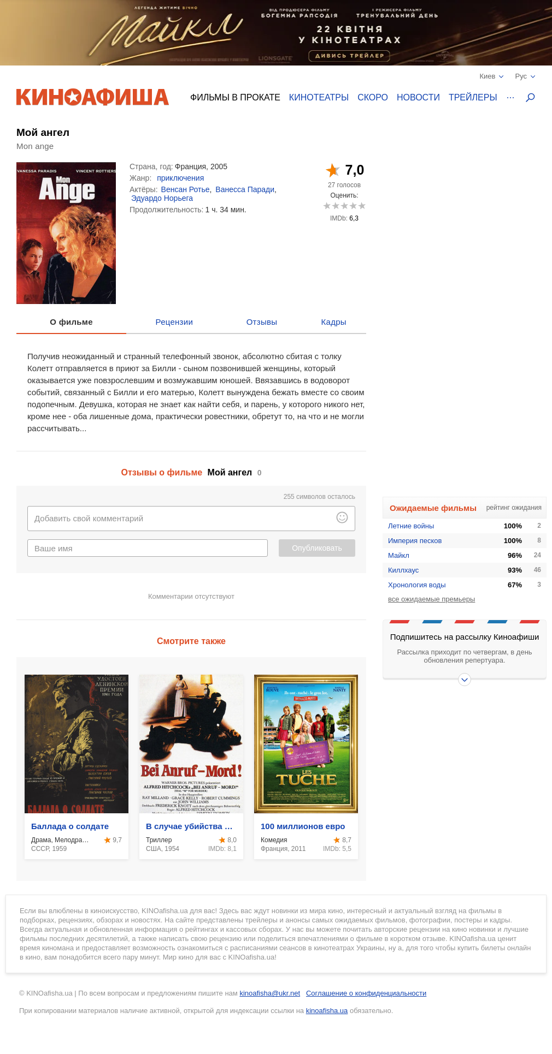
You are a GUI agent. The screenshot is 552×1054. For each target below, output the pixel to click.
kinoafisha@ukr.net (269, 993)
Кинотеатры (319, 97)
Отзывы (262, 321)
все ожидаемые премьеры (431, 599)
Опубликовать (317, 548)
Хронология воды (417, 585)
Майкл (398, 555)
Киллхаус (403, 570)
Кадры (334, 321)
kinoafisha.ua (327, 1011)
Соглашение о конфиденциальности (366, 993)
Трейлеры (473, 97)
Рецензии (174, 321)
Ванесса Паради (244, 189)
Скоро (372, 97)
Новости (418, 97)
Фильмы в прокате (235, 97)
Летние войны (411, 526)
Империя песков (415, 541)
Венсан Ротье (185, 189)
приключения (180, 178)
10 (361, 205)
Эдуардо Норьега (162, 198)
